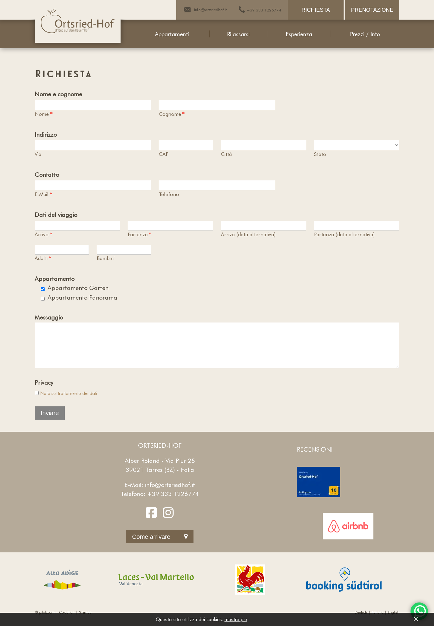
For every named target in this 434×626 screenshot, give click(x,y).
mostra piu (236, 619)
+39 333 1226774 (173, 502)
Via (38, 154)
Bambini (106, 258)
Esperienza (299, 33)
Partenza (140, 234)
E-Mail (44, 194)
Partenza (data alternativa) (344, 234)
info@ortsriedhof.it (170, 493)
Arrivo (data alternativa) (248, 234)
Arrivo (44, 234)
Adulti (43, 258)
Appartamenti (172, 33)
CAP (163, 154)
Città (226, 154)
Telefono (169, 194)
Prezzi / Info (365, 33)
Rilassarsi (238, 33)
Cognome (172, 114)
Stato (320, 154)
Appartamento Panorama (82, 297)
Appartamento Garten (78, 287)
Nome (44, 114)
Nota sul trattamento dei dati (68, 402)
